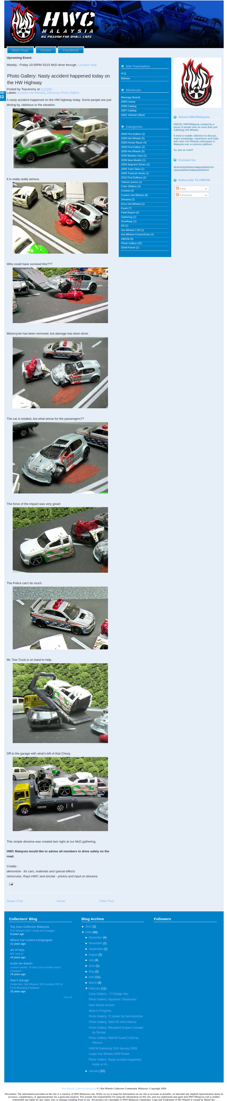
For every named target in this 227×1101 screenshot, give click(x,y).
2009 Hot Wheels (131, 151)
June (92, 966)
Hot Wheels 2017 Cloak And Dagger (32, 930)
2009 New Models (131, 160)
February (94, 988)
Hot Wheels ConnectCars (136, 234)
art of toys (17, 950)
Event (124, 208)
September (96, 949)
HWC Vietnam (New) (133, 115)
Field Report (128, 212)
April (91, 977)
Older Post (106, 901)
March (93, 982)
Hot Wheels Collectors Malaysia (79, 1088)
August (93, 954)
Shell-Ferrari (128, 247)
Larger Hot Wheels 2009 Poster (109, 1054)
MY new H (16, 953)
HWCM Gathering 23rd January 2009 (113, 1048)
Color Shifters (129, 186)
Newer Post (15, 901)
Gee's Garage (19, 980)
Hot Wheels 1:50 (131, 230)
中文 (123, 73)
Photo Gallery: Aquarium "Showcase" (113, 999)
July (91, 960)
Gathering (127, 217)
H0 (123, 225)
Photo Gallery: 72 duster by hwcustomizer (116, 1016)
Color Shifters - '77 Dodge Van (108, 994)
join (180, 149)
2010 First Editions (132, 177)
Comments (184, 195)
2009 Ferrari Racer (132, 142)
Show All (67, 997)
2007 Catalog (128, 110)
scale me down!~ (22, 963)
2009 (88, 932)
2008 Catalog (128, 106)
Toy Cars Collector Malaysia (29, 926)
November (95, 943)
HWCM (125, 238)
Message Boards (130, 97)
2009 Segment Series (133, 164)
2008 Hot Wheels (131, 138)
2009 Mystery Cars (132, 155)
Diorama (53, 92)
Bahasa (125, 78)
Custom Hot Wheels (31, 92)
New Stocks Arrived (101, 1005)
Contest (126, 190)
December (95, 937)
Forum (46, 50)
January (94, 1071)
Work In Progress (100, 1010)
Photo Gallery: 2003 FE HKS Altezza (112, 1022)
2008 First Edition (131, 134)
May (91, 971)
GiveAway (127, 221)
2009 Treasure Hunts (133, 173)
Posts (181, 188)
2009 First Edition (131, 147)
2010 (88, 926)
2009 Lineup (128, 101)
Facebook (70, 50)
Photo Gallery (70, 92)
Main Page (20, 50)
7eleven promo (130, 182)
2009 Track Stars (131, 169)
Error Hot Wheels (131, 203)
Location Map (87, 65)
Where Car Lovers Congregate (31, 940)
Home (61, 901)
